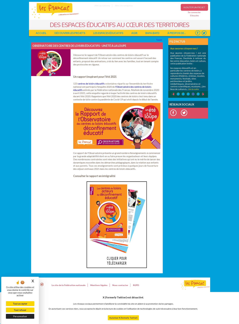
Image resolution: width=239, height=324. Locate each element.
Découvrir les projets (70, 33)
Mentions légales (98, 285)
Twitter (204, 33)
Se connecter (194, 12)
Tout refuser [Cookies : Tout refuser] (20, 309)
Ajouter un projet (194, 7)
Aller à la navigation (124, 5)
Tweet (159, 39)
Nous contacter (120, 285)
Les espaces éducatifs (108, 33)
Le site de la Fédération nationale (68, 285)
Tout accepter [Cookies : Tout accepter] (20, 303)
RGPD (136, 285)
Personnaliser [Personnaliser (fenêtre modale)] (20, 316)
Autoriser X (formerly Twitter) (123, 317)
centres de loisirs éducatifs (91, 83)
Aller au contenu (102, 5)
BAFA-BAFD (152, 33)
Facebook (198, 33)
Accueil (41, 33)
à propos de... (176, 33)
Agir (134, 33)
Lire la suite (193, 89)
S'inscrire (194, 15)
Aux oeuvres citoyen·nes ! (184, 48)
